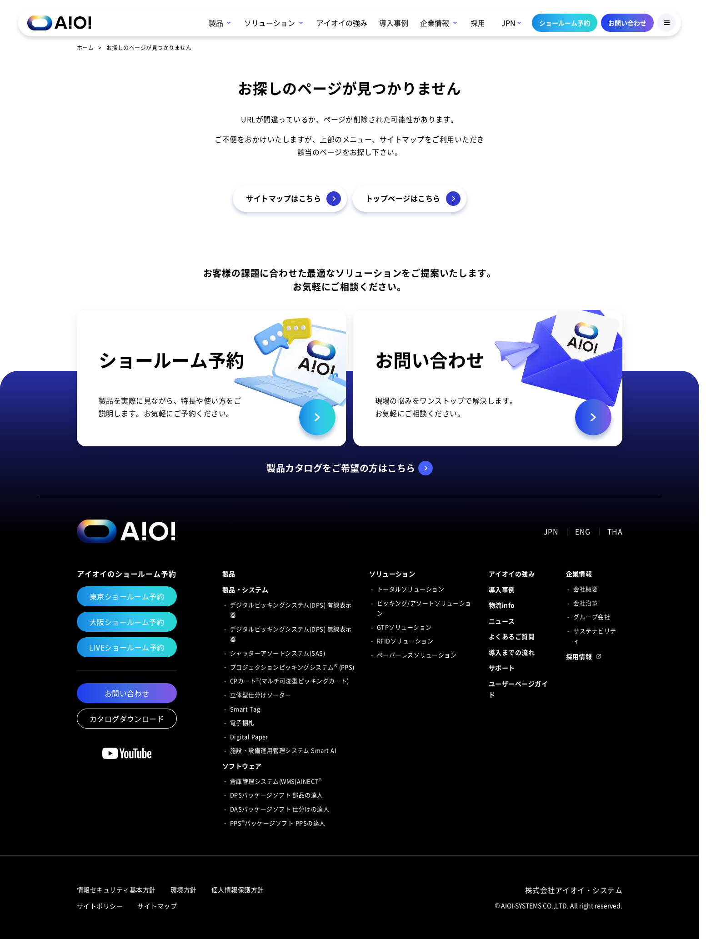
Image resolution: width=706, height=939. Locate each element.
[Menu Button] (666, 23)
